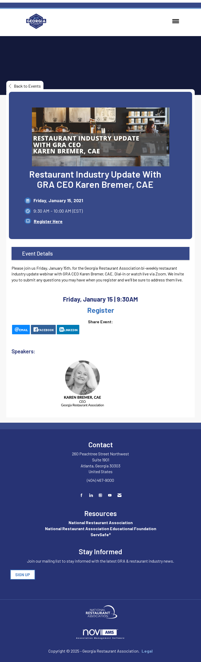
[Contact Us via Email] (119, 495)
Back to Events (25, 85)
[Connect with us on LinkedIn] (91, 495)
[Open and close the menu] (121, 21)
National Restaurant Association (101, 522)
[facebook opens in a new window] (43, 329)
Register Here (48, 221)
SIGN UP (22, 574)
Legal (147, 650)
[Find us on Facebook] (81, 495)
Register (100, 310)
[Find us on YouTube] (109, 495)
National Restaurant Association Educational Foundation (100, 528)
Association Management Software (100, 634)
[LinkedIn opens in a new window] (68, 329)
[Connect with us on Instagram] (100, 495)
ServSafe (100, 534)
